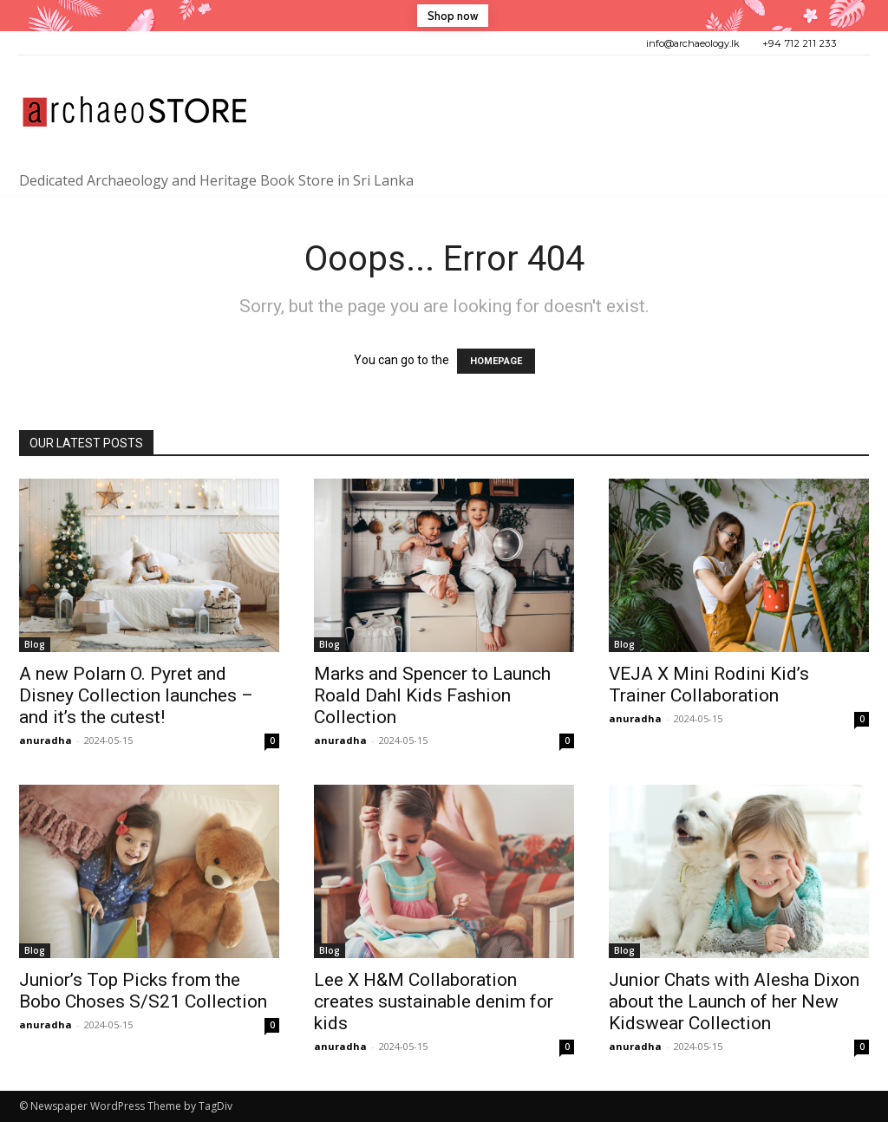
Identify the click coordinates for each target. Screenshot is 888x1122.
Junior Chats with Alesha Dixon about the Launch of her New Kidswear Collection (734, 1001)
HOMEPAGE (496, 361)
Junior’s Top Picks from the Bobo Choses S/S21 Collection (143, 990)
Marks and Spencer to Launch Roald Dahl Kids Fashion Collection (432, 695)
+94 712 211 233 (799, 43)
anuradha (45, 740)
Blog (34, 644)
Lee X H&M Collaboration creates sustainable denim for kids (433, 1001)
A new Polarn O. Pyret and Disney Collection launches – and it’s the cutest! (136, 695)
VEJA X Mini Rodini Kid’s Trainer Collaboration (709, 684)
